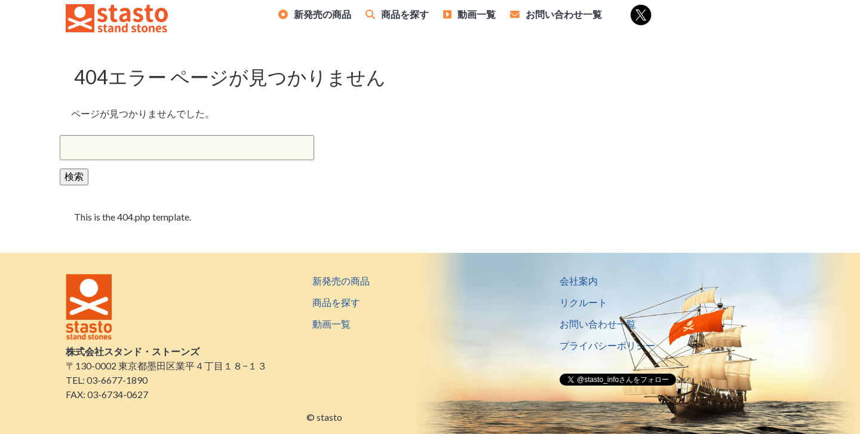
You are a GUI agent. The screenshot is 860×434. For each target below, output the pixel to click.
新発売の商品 (322, 14)
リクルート (583, 302)
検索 (74, 176)
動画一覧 (476, 14)
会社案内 (579, 280)
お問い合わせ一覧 (564, 14)
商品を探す (405, 14)
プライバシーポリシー (607, 345)
